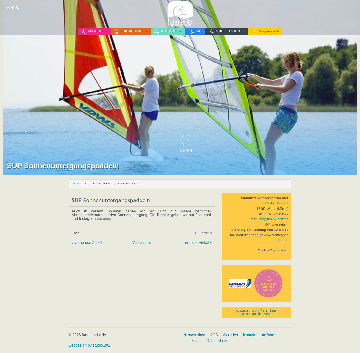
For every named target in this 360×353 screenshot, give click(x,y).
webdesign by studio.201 (89, 345)
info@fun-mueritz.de (273, 219)
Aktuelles (79, 183)
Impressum (192, 341)
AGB (214, 335)
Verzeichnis (141, 242)
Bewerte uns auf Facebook (256, 311)
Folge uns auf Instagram (256, 314)
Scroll (186, 143)
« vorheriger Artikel (87, 242)
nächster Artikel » (198, 242)
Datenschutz (217, 341)
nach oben (194, 335)
